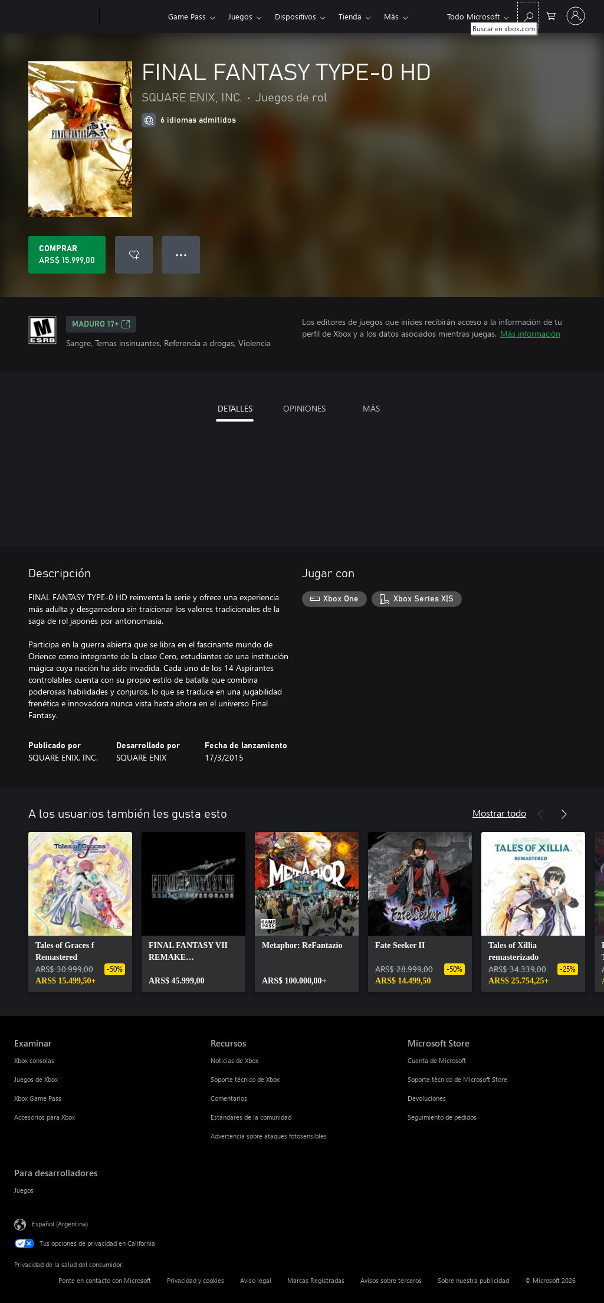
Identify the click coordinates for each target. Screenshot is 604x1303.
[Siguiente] (564, 814)
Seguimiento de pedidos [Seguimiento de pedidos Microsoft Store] (442, 1117)
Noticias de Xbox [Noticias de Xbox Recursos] (234, 1060)
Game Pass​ (187, 16)
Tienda (350, 16)
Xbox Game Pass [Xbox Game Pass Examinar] (37, 1098)
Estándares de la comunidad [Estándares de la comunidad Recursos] (251, 1117)
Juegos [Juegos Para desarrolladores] (24, 1190)
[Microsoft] (54, 16)
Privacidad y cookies (195, 1280)
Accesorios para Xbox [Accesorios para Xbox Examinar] (44, 1117)
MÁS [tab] (371, 408)
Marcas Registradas (315, 1280)
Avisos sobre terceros (391, 1280)
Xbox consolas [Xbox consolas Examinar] (34, 1060)
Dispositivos (295, 16)
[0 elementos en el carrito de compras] (551, 15)
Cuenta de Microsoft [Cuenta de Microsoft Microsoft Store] (437, 1060)
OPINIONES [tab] (304, 408)
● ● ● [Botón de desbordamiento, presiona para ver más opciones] (181, 254)
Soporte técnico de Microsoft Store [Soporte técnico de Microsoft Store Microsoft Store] (457, 1079)
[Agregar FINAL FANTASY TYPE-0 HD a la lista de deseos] (134, 255)
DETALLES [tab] (235, 408)
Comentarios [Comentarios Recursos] (229, 1098)
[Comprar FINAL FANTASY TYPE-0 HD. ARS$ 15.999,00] (67, 255)
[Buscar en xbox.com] (528, 15)
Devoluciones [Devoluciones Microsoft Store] (427, 1098)
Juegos (240, 16)
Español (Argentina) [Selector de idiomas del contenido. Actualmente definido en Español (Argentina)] (60, 1224)
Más (391, 16)
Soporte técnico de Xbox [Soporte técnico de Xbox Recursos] (245, 1079)
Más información (530, 333)
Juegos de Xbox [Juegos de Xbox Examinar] (36, 1079)
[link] (80, 912)
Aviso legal (255, 1280)
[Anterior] (540, 814)
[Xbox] (132, 16)
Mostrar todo (499, 813)
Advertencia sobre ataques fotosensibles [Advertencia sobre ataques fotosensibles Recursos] (269, 1136)
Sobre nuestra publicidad (473, 1280)
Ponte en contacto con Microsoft (104, 1280)
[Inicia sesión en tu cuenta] (576, 16)
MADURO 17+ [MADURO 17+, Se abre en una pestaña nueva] (101, 324)
